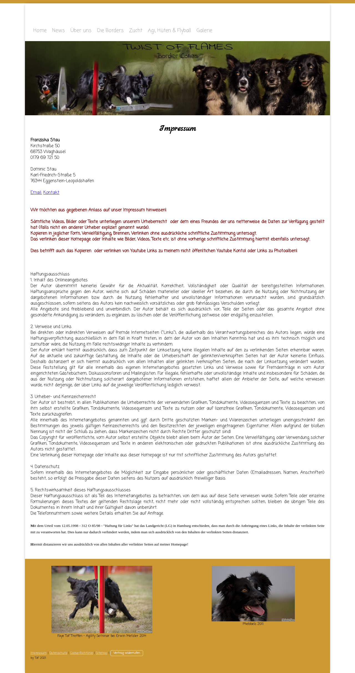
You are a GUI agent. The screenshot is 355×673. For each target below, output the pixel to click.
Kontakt (51, 193)
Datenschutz (58, 653)
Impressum (39, 653)
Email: (36, 193)
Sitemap (101, 653)
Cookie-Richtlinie (81, 653)
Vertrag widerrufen (126, 653)
